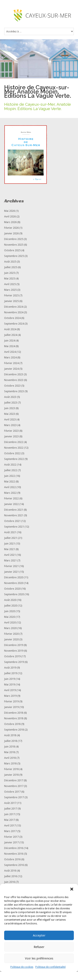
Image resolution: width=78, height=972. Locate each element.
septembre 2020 (14, 594)
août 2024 (10, 329)
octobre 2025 (12, 250)
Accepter (39, 935)
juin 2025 (9, 272)
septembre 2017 (14, 797)
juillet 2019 (10, 673)
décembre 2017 (13, 780)
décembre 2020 (13, 577)
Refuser (39, 947)
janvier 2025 (11, 301)
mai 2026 (9, 210)
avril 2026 (10, 216)
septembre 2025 (14, 256)
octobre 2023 (12, 385)
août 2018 (10, 735)
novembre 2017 (13, 786)
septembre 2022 (14, 459)
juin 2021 (9, 543)
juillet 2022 (10, 470)
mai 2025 (9, 278)
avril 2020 (10, 622)
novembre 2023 (13, 380)
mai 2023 (9, 413)
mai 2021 (9, 549)
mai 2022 (9, 481)
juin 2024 (9, 340)
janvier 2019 (11, 707)
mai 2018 (9, 752)
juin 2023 (9, 408)
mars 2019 (10, 695)
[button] (72, 889)
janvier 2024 (11, 368)
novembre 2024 (13, 312)
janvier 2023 (11, 436)
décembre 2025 (13, 239)
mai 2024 (9, 346)
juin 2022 (9, 475)
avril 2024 (10, 351)
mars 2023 (10, 425)
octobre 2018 (12, 724)
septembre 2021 (14, 526)
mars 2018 (10, 763)
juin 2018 (9, 746)
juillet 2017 (10, 808)
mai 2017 (9, 819)
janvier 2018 (11, 774)
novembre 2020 (13, 583)
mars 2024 (10, 357)
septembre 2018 (14, 729)
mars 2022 (10, 492)
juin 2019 (9, 678)
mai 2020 (9, 616)
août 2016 (10, 870)
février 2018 (11, 769)
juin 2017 (9, 814)
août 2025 (10, 261)
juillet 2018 (10, 740)
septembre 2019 (14, 662)
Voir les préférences (39, 958)
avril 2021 (10, 554)
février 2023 (11, 430)
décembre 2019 (13, 645)
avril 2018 (10, 757)
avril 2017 (10, 825)
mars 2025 (10, 289)
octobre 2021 (12, 521)
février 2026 (11, 227)
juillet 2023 (10, 402)
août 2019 (10, 667)
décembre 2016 (13, 848)
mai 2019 (9, 684)
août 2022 (10, 464)
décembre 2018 (13, 712)
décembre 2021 (13, 509)
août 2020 (10, 599)
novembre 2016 (13, 853)
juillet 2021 (10, 537)
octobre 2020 (12, 588)
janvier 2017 (11, 842)
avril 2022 (10, 487)
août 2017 (10, 803)
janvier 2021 (11, 571)
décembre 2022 (13, 442)
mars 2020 (10, 628)
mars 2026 (10, 222)
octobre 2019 (12, 656)
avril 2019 (10, 690)
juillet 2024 (10, 334)
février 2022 (11, 498)
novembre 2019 (13, 650)
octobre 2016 (12, 859)
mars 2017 (10, 831)
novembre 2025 (13, 244)
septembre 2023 (14, 391)
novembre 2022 (13, 447)
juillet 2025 (10, 267)
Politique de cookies (21, 967)
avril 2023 (10, 419)
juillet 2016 (10, 876)
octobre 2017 (12, 791)
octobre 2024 (12, 318)
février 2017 (11, 836)
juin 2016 (9, 881)
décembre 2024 (13, 306)
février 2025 (11, 295)
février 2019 (11, 701)
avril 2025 (10, 284)
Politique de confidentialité (50, 967)
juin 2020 (9, 611)
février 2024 (11, 363)
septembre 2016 (14, 865)
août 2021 (10, 532)
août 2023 (10, 396)
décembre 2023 (13, 374)
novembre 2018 (13, 718)
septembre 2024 (14, 323)
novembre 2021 (13, 515)
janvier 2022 (11, 504)
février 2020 (11, 633)
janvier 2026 (11, 233)
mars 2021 (10, 560)
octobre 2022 (12, 453)
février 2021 (11, 566)
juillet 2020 (10, 605)
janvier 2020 (11, 639)
